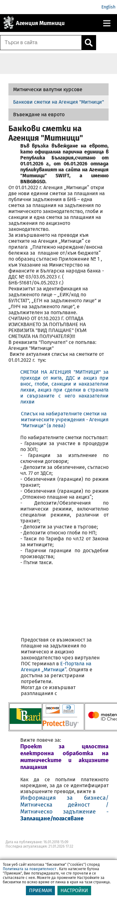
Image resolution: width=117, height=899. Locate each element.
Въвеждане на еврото (39, 114)
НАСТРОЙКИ (74, 894)
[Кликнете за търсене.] (88, 42)
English (108, 7)
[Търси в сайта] (40, 42)
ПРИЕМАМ (40, 894)
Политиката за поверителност (29, 872)
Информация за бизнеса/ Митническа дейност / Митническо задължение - (64, 808)
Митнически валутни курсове (47, 89)
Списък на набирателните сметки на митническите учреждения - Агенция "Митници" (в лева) (65, 420)
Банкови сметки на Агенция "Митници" (58, 102)
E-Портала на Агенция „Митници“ (56, 667)
